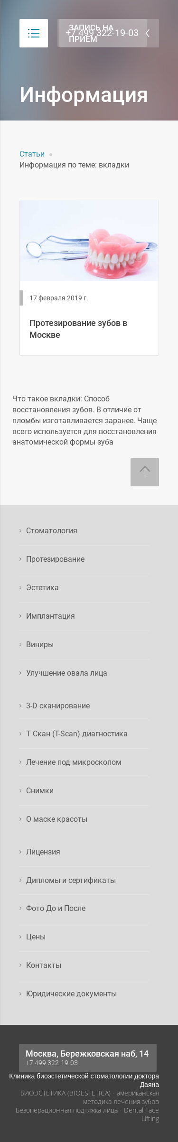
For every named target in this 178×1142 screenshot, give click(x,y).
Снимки (40, 790)
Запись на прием (91, 33)
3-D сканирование (58, 705)
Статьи (32, 153)
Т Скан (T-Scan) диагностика (77, 733)
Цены (36, 936)
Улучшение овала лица (66, 673)
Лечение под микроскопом (74, 762)
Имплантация (50, 616)
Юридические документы (71, 993)
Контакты (43, 965)
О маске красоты (56, 819)
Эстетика (42, 587)
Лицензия (43, 851)
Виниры (40, 644)
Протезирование (55, 559)
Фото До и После (55, 908)
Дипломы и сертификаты (71, 880)
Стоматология (51, 530)
